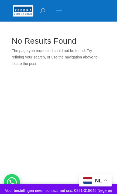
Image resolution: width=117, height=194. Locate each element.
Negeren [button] (105, 190)
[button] (12, 182)
